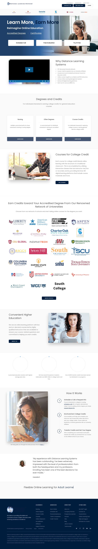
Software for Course (84, 521)
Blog (66, 521)
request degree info (69, 408)
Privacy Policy (29, 528)
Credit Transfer (54, 519)
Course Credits (40, 514)
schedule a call (68, 404)
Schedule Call (53, 511)
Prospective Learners (70, 514)
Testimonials (68, 526)
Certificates (36, 33)
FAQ (66, 519)
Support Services (40, 526)
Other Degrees (40, 511)
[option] (14, 12)
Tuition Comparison (55, 516)
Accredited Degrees (16, 33)
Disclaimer (40, 528)
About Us (67, 509)
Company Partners (70, 511)
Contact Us (82, 511)
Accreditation (39, 521)
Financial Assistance (55, 514)
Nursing (38, 509)
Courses (38, 516)
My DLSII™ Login (83, 509)
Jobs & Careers (69, 524)
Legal (35, 528)
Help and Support (83, 519)
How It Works (53, 509)
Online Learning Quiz (84, 516)
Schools (67, 516)
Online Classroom (40, 519)
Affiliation (38, 524)
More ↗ (42, 444)
